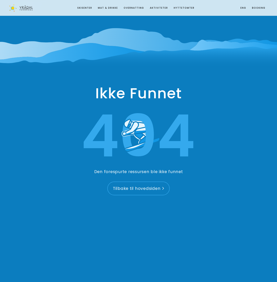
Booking (258, 7)
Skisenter (84, 7)
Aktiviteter (159, 7)
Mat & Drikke (108, 7)
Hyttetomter (184, 7)
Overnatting (134, 7)
